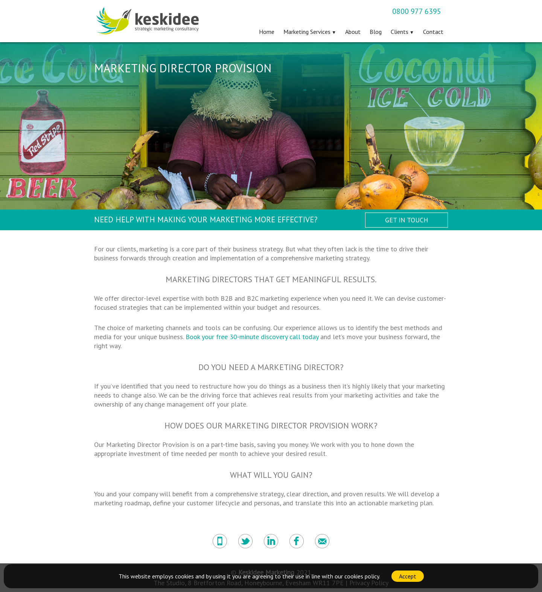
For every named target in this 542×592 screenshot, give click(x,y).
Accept (407, 576)
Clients (399, 31)
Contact (433, 31)
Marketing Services (306, 31)
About (353, 31)
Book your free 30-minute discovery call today (252, 336)
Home (266, 31)
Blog (376, 31)
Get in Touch (406, 220)
